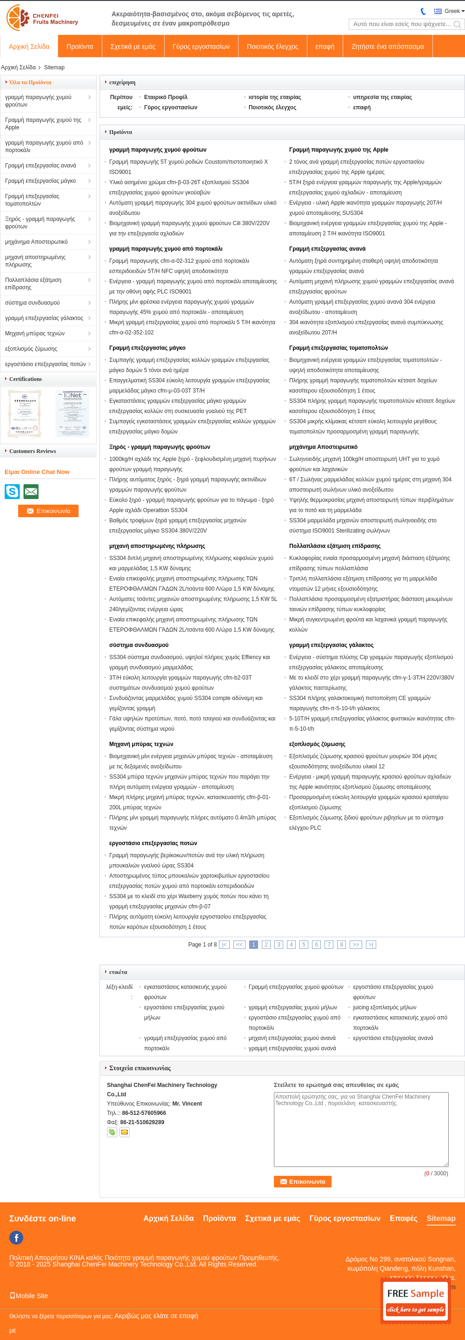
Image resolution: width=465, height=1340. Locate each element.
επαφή (325, 46)
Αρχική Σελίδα (29, 46)
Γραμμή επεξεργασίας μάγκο (40, 181)
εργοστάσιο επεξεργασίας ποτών (45, 364)
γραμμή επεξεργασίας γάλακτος (44, 318)
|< (224, 944)
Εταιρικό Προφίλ (165, 97)
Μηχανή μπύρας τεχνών (35, 333)
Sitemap (441, 1218)
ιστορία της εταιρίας (275, 97)
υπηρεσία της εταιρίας (382, 97)
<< (239, 944)
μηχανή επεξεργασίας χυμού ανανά (292, 1038)
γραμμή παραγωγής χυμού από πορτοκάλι (44, 146)
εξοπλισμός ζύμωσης (31, 349)
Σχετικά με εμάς (133, 46)
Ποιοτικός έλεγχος (272, 46)
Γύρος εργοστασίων (201, 46)
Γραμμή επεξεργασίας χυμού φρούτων (296, 987)
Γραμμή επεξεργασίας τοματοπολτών (32, 200)
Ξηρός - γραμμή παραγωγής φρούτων (40, 223)
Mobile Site (28, 1296)
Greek (452, 11)
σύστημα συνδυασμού (32, 303)
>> (355, 944)
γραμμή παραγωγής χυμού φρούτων (38, 101)
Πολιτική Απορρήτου (38, 1257)
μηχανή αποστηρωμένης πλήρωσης (35, 261)
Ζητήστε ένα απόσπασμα (388, 46)
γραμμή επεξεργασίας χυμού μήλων (293, 1007)
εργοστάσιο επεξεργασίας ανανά (393, 1038)
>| (371, 944)
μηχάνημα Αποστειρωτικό (36, 242)
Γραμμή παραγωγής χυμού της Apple (43, 124)
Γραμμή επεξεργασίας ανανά (40, 165)
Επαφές (403, 1218)
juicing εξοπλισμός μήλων (384, 1007)
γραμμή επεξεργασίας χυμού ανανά (292, 1048)
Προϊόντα (79, 46)
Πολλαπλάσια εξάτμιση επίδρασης (33, 284)
